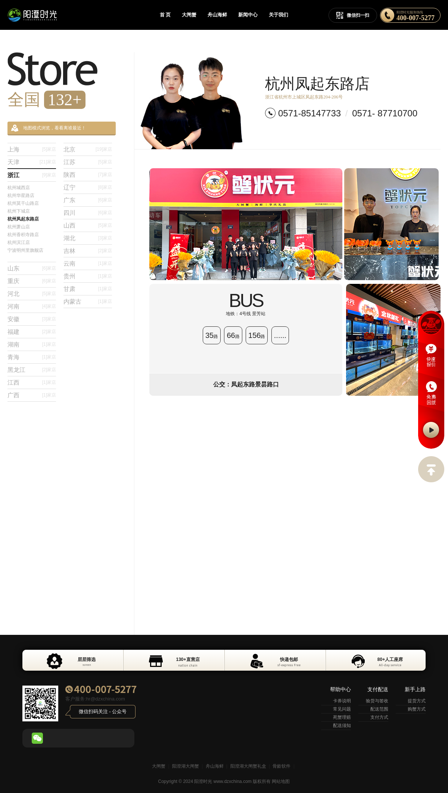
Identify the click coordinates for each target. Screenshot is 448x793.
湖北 (87, 238)
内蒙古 (87, 301)
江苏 (87, 162)
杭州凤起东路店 (23, 219)
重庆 (31, 281)
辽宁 (87, 187)
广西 (31, 395)
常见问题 (342, 709)
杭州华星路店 (20, 195)
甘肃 (87, 289)
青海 (31, 357)
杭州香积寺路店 (23, 234)
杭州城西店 (18, 187)
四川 (87, 213)
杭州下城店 (18, 211)
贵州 (87, 276)
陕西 (87, 175)
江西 (31, 382)
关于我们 (278, 15)
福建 (31, 332)
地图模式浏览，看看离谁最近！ (48, 128)
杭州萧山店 (18, 226)
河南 (31, 306)
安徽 (31, 319)
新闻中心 (248, 15)
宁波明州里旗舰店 (25, 250)
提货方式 (417, 700)
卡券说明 (342, 700)
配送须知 (342, 725)
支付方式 (379, 717)
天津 (31, 162)
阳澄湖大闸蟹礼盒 (248, 766)
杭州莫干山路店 (23, 203)
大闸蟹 (189, 15)
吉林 (87, 251)
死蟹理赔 (342, 717)
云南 (87, 263)
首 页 (165, 15)
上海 (31, 149)
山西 (87, 225)
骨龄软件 (281, 766)
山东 (31, 268)
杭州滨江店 (18, 242)
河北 (31, 294)
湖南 (31, 344)
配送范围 (379, 709)
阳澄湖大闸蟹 (185, 766)
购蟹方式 (417, 709)
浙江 (31, 175)
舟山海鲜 (217, 15)
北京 (87, 149)
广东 (87, 200)
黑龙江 (31, 370)
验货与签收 (377, 700)
